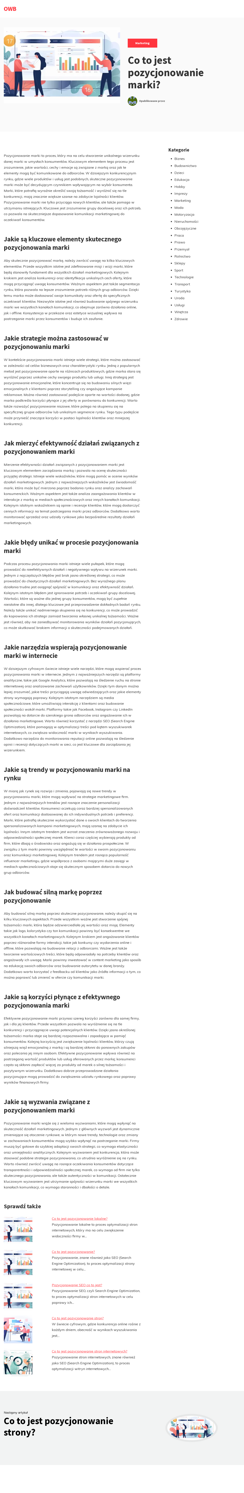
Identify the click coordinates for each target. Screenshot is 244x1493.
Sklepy (179, 263)
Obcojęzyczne (185, 228)
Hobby (179, 186)
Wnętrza (181, 312)
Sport (178, 270)
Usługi (179, 305)
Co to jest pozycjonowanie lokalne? (80, 1218)
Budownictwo (185, 166)
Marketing (142, 43)
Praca (179, 235)
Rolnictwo (182, 256)
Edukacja (181, 179)
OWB (10, 9)
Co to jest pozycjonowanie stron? (78, 1318)
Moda (179, 207)
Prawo (179, 242)
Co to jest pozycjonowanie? (73, 1252)
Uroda (179, 298)
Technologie (184, 277)
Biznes (179, 158)
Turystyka (182, 291)
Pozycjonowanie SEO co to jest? (77, 1285)
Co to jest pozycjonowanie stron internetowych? (89, 1351)
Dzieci (179, 173)
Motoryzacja (184, 214)
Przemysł (181, 249)
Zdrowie (181, 319)
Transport (182, 284)
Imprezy (181, 193)
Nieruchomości (186, 221)
